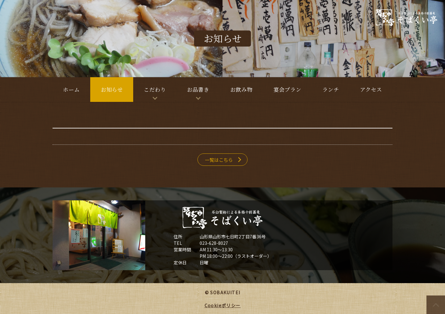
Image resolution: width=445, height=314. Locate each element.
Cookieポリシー (223, 305)
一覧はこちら (219, 159)
